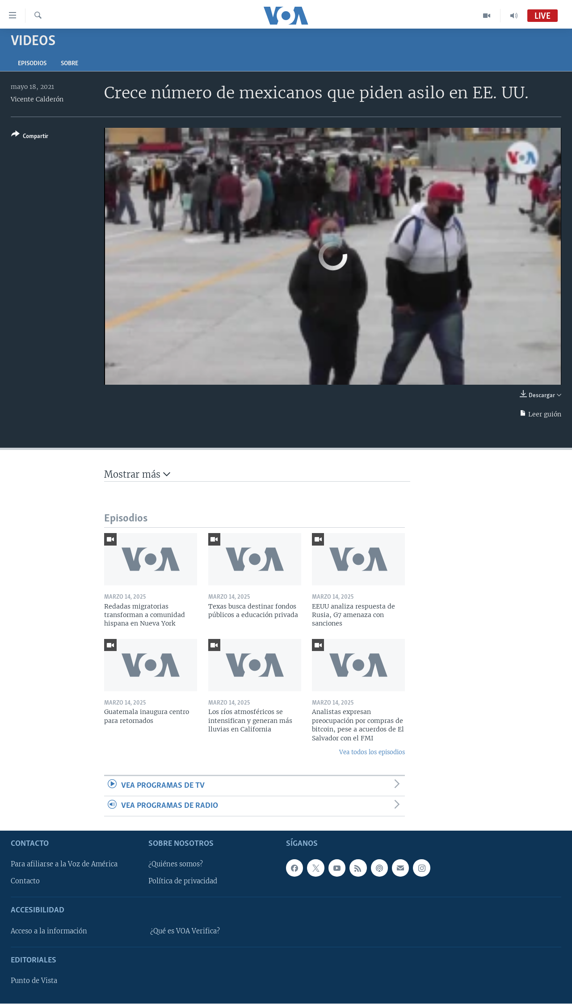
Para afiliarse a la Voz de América (64, 865)
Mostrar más (137, 474)
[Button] (29, 137)
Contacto (25, 882)
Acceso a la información (49, 931)
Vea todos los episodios (372, 752)
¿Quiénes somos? (175, 865)
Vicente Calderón (37, 99)
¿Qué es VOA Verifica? (185, 931)
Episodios (32, 63)
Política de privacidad (182, 882)
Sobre (69, 63)
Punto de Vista (34, 981)
